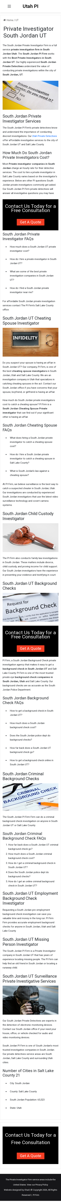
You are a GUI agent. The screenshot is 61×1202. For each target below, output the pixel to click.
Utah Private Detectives (44, 136)
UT (17, 20)
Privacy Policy (41, 1185)
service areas (38, 1179)
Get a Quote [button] (30, 222)
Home (8, 20)
